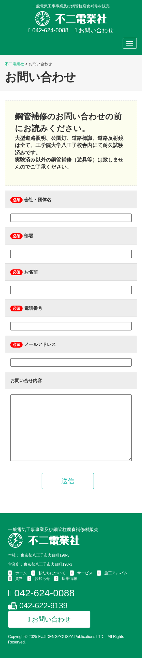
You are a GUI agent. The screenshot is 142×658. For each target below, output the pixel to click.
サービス (85, 573)
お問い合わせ (94, 30)
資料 (19, 578)
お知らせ (42, 578)
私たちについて (52, 573)
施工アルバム (115, 573)
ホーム (21, 573)
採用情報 (69, 578)
